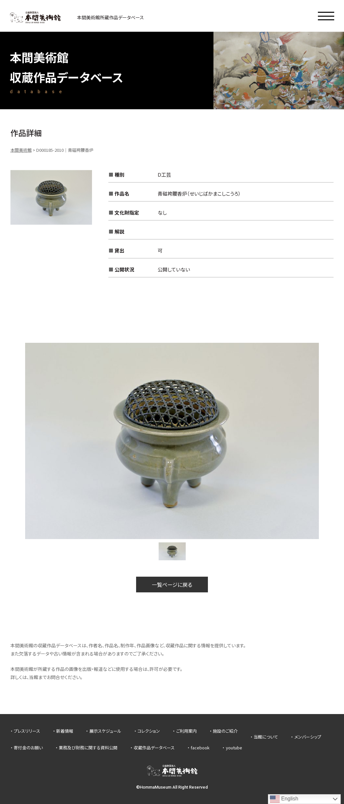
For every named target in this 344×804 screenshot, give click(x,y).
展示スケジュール (105, 731)
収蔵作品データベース (154, 747)
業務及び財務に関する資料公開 (88, 747)
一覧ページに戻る (172, 584)
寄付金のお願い (28, 747)
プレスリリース (27, 731)
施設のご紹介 (225, 731)
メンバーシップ (307, 737)
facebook (200, 747)
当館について (266, 737)
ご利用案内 (186, 731)
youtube (234, 747)
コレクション (148, 731)
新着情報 (64, 731)
